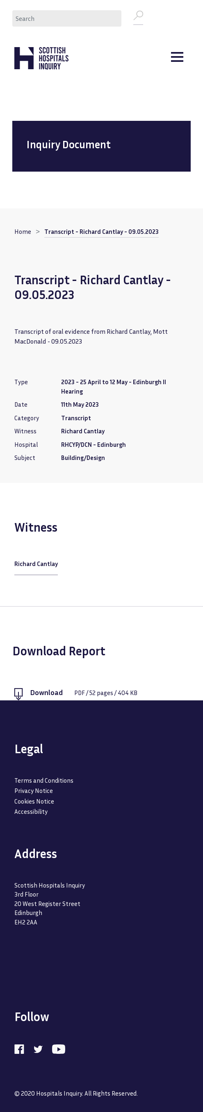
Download (46, 693)
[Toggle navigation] (177, 58)
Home (22, 232)
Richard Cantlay (36, 564)
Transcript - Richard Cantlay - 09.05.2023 (101, 232)
